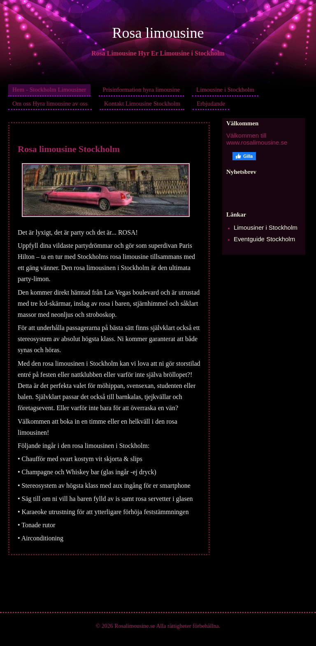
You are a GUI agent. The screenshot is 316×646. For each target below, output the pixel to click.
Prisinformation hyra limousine (141, 89)
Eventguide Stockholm (264, 238)
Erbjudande (211, 103)
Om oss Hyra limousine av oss (50, 103)
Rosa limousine (158, 33)
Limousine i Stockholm (225, 89)
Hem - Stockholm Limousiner (49, 89)
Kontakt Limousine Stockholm (142, 103)
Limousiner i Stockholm (265, 227)
